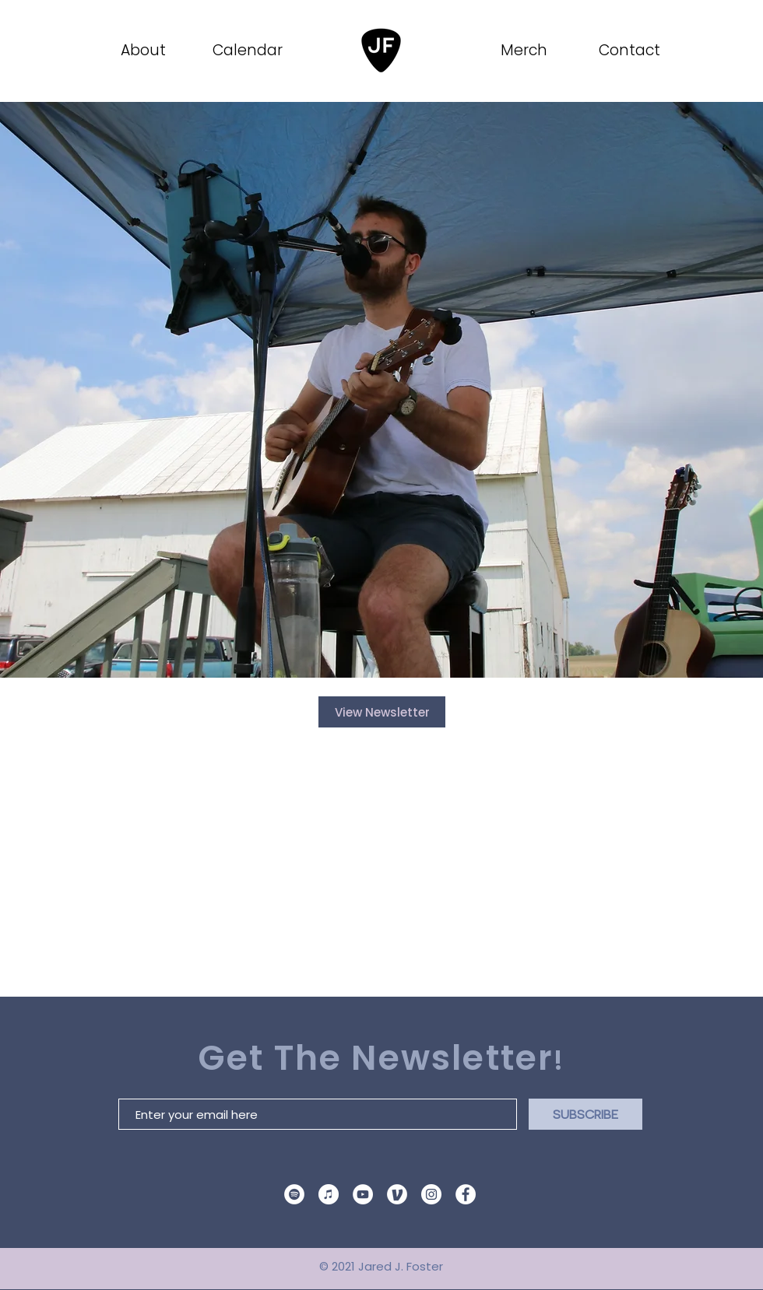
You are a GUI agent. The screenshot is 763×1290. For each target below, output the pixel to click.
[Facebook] (465, 1194)
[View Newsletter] (381, 711)
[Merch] (525, 50)
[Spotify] (294, 1194)
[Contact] (630, 50)
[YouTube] (363, 1194)
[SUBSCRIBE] (585, 1114)
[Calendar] (249, 50)
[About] (144, 50)
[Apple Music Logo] (328, 1194)
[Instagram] (431, 1194)
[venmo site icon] (397, 1194)
